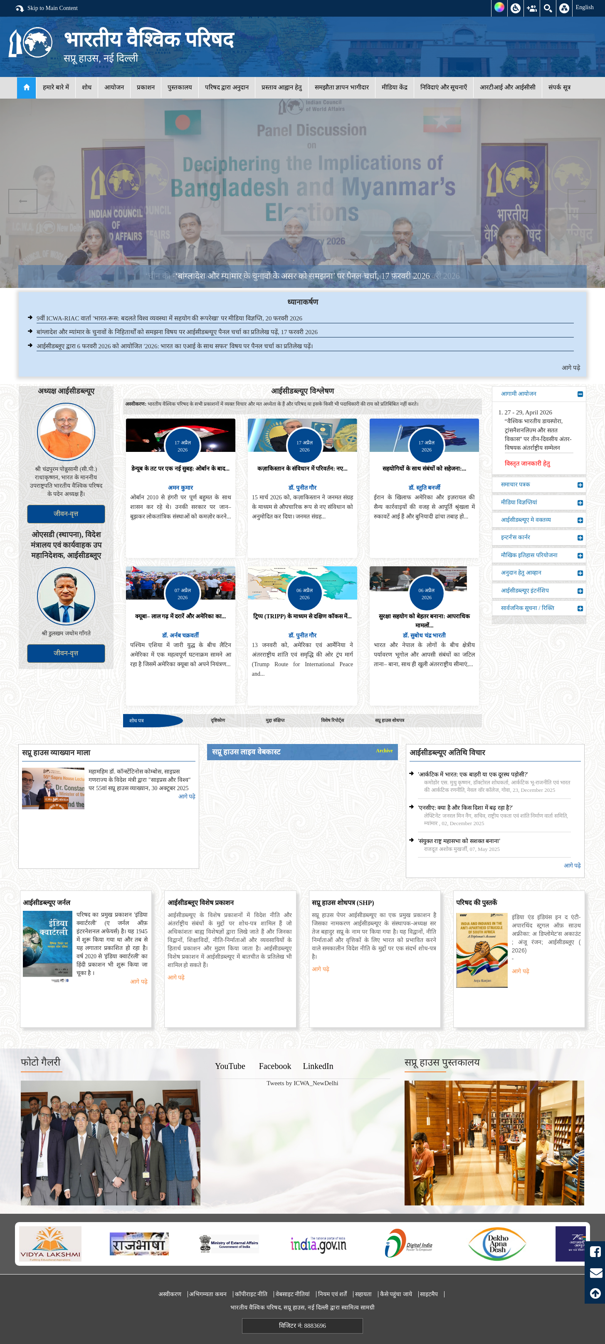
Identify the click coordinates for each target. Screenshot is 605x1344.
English (584, 7)
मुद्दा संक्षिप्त (275, 720)
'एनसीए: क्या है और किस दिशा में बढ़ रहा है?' (465, 808)
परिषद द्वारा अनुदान (227, 87)
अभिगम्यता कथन (208, 1294)
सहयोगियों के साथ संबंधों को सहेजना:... (424, 469)
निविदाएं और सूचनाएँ (443, 87)
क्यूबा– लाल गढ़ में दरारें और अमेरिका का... (180, 616)
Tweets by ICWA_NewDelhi (302, 1083)
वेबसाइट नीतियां (293, 1294)
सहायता (363, 1294)
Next (582, 201)
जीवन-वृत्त (66, 513)
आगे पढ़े (571, 368)
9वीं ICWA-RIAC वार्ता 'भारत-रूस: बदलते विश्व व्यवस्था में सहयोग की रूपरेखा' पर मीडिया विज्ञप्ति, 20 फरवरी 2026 (169, 318)
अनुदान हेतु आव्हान (542, 573)
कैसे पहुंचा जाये (396, 1294)
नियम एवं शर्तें (332, 1294)
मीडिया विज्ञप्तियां (542, 502)
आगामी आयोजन (542, 394)
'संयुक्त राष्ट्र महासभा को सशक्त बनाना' (459, 841)
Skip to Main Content (46, 9)
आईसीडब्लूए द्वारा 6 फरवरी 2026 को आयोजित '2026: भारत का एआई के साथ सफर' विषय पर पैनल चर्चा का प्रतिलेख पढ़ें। (175, 346)
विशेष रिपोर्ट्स (332, 720)
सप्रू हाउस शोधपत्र (389, 720)
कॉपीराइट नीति (251, 1294)
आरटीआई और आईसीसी (508, 87)
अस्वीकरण (169, 1294)
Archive (384, 751)
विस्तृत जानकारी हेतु (528, 463)
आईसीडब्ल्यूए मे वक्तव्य (542, 520)
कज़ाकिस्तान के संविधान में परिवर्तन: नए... (302, 469)
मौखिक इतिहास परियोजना (542, 555)
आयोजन (114, 87)
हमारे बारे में (56, 87)
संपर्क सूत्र (559, 87)
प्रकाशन (146, 87)
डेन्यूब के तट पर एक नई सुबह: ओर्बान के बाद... (180, 469)
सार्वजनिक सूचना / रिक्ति (542, 608)
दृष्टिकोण (218, 720)
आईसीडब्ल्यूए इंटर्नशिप (542, 591)
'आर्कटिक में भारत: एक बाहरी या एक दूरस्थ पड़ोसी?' (473, 774)
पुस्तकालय (180, 87)
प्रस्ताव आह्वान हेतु (282, 87)
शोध (86, 87)
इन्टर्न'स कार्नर (542, 537)
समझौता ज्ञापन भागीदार (342, 87)
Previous (22, 201)
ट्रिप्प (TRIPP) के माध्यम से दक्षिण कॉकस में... (302, 616)
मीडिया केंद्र (394, 87)
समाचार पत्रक (542, 484)
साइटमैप (429, 1294)
